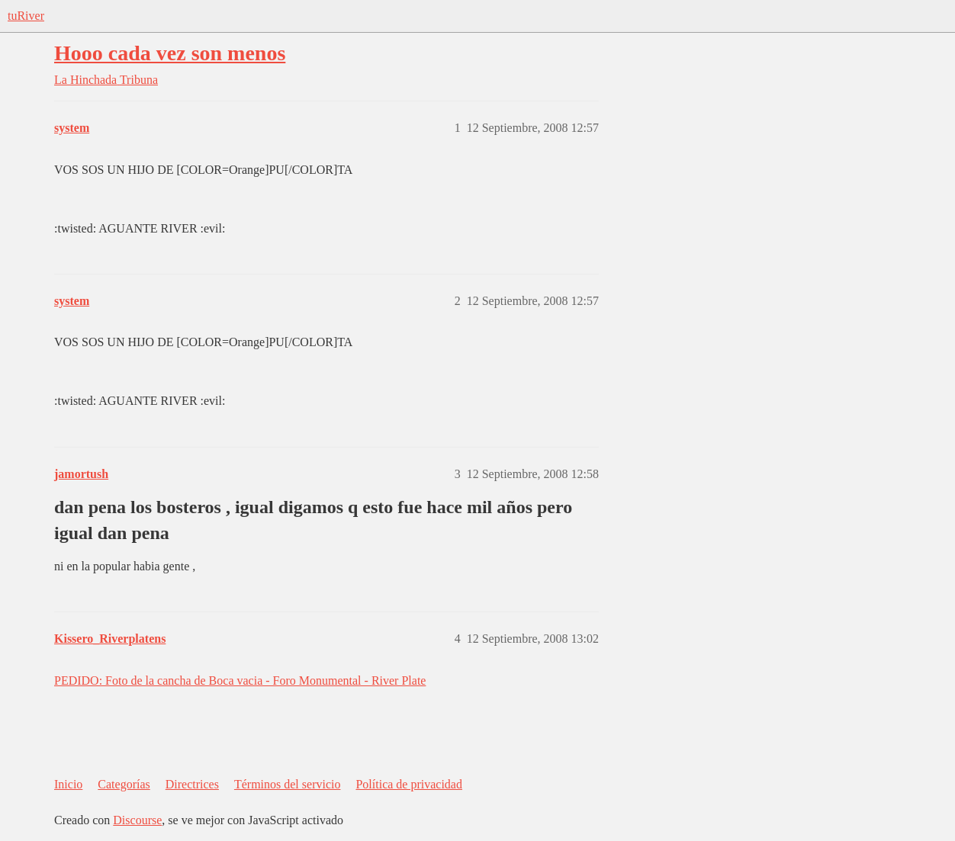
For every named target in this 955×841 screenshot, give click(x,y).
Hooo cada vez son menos (169, 53)
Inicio (68, 784)
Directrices (192, 784)
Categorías (124, 784)
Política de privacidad (408, 784)
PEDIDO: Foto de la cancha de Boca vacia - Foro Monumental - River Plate (240, 680)
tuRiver (26, 15)
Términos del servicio (287, 784)
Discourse (137, 820)
